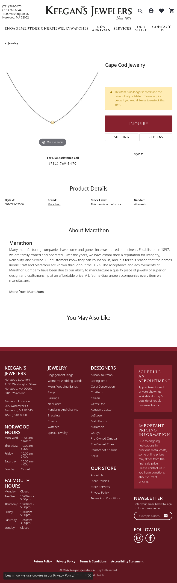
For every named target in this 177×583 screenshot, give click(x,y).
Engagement (18, 28)
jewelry (13, 43)
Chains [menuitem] (52, 421)
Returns (156, 137)
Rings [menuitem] (51, 392)
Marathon (54, 204)
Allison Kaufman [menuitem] (102, 375)
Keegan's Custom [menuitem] (102, 409)
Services (122, 28)
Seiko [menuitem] (94, 456)
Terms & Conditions (93, 561)
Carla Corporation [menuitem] (103, 386)
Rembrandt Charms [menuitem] (104, 450)
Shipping (121, 137)
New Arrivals (101, 28)
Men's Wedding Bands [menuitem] (63, 386)
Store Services (100, 487)
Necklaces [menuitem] (54, 404)
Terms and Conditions (106, 498)
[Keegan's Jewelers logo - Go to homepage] (88, 11)
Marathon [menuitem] (97, 427)
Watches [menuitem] (53, 427)
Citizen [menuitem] (95, 398)
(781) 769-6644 (11, 10)
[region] (52, 100)
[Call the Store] (15, 393)
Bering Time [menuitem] (99, 381)
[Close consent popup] (89, 575)
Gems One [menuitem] (98, 404)
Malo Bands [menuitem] (99, 421)
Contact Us (161, 28)
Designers (43, 28)
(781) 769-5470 (11, 6)
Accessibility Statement (127, 561)
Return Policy (42, 561)
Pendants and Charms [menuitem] (63, 409)
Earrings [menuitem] (53, 398)
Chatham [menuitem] (97, 392)
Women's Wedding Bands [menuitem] (65, 381)
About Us (97, 475)
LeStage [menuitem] (96, 415)
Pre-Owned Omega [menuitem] (104, 438)
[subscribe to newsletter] (165, 515)
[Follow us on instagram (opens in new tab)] (138, 538)
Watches (80, 28)
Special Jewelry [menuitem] (58, 433)
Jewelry (62, 28)
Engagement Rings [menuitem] (60, 375)
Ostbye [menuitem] (95, 433)
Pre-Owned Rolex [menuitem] (102, 444)
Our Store (141, 28)
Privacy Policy (100, 492)
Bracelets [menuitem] (54, 415)
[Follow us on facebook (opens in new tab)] (150, 538)
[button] (140, 11)
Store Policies (100, 481)
